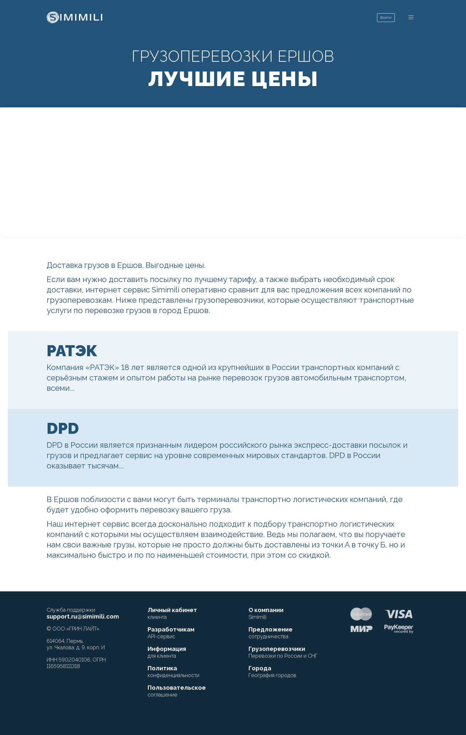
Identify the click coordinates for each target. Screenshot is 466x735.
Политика (173, 671)
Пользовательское (177, 691)
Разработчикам (171, 633)
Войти (386, 17)
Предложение (271, 633)
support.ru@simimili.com (83, 616)
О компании (266, 613)
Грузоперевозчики (283, 652)
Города (272, 671)
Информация (167, 652)
